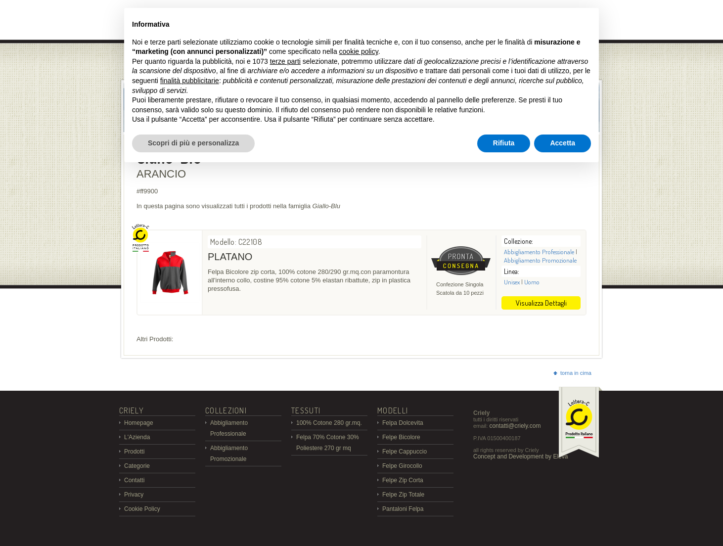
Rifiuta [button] (504, 143)
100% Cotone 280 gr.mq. (329, 422)
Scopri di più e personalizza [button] (193, 143)
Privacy (133, 494)
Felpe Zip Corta (402, 480)
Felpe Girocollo (402, 465)
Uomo (532, 282)
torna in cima (572, 373)
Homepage (138, 422)
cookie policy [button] (358, 51)
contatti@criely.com (515, 425)
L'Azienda (137, 437)
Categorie (137, 465)
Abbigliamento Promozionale (540, 260)
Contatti (134, 480)
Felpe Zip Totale (403, 494)
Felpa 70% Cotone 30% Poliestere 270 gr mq (327, 443)
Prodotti (134, 451)
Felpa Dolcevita (402, 422)
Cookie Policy (142, 508)
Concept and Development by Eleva (520, 456)
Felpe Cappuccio (404, 451)
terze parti (285, 61)
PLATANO (230, 256)
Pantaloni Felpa (402, 508)
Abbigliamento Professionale (539, 252)
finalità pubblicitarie (189, 81)
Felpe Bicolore (401, 437)
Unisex (512, 282)
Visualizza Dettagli (541, 303)
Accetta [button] (562, 143)
